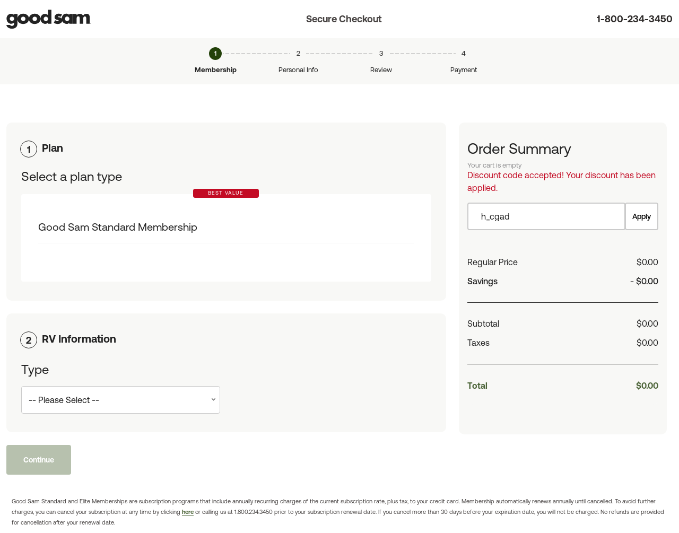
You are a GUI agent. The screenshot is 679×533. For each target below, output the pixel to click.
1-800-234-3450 (635, 18)
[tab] (226, 148)
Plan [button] (52, 148)
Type (35, 369)
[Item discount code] (546, 216)
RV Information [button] (79, 339)
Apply (641, 216)
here (188, 512)
